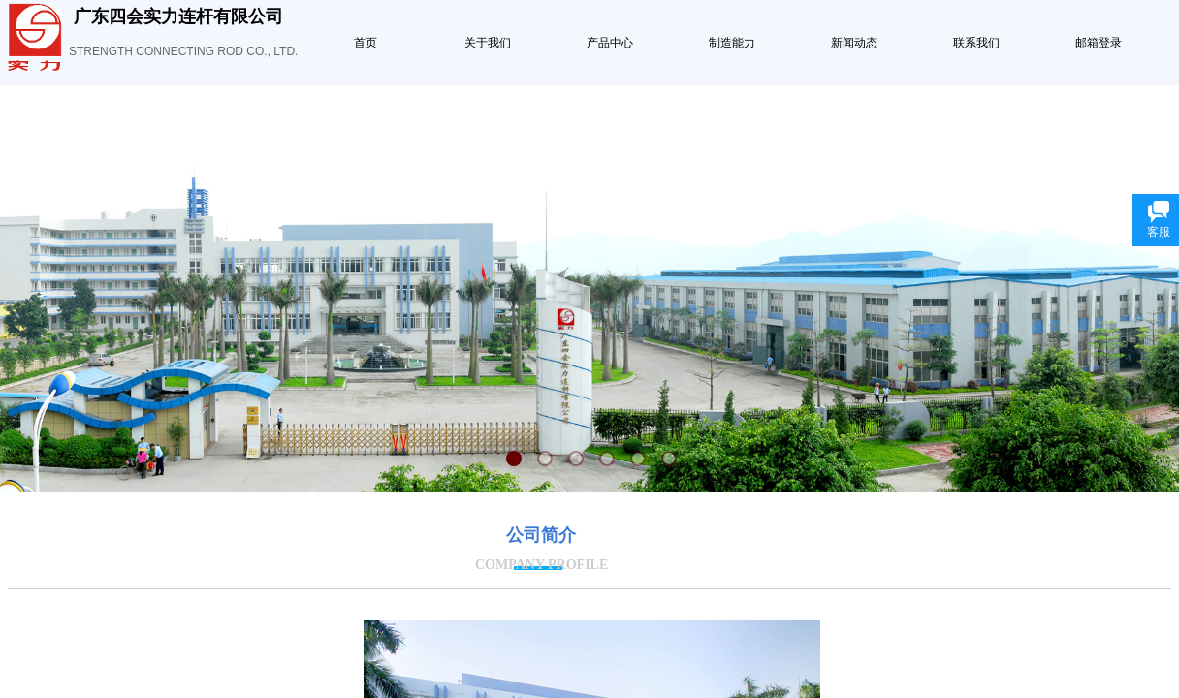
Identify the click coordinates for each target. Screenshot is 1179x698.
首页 (365, 42)
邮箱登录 (1098, 42)
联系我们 (976, 42)
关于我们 (487, 42)
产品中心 (610, 42)
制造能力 (732, 42)
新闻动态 (854, 42)
